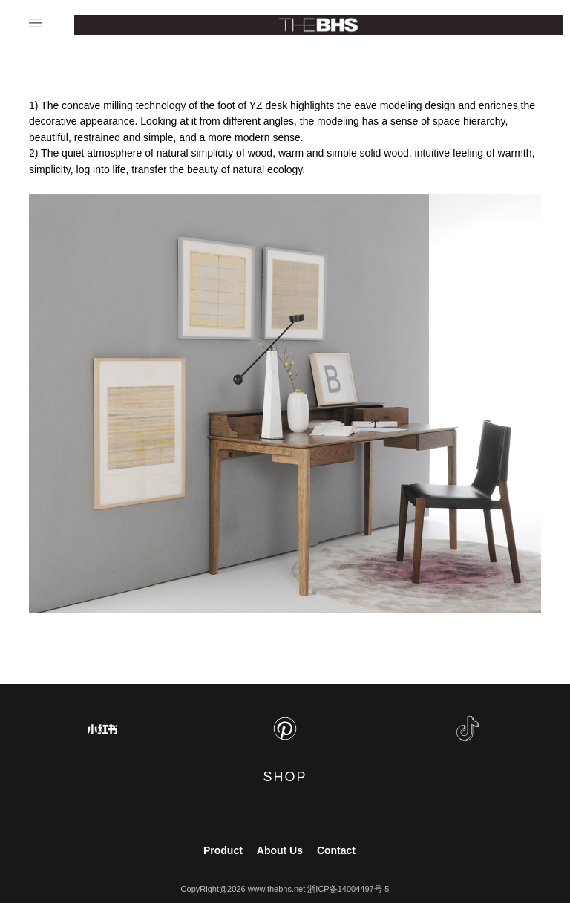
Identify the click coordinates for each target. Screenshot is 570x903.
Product (223, 850)
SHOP (285, 776)
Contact (336, 850)
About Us (280, 850)
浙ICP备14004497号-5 (348, 888)
